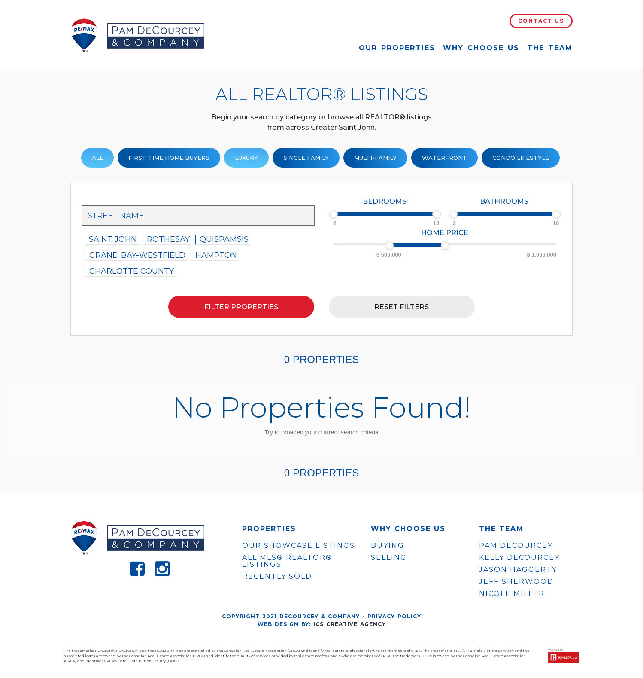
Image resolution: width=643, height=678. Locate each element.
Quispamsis (224, 239)
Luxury (246, 157)
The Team (550, 48)
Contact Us (541, 21)
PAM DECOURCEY (516, 545)
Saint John (113, 239)
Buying (387, 545)
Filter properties (241, 307)
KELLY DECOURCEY (519, 557)
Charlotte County (131, 271)
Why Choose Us (481, 48)
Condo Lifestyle (520, 157)
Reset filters (401, 307)
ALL (97, 157)
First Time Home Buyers (168, 157)
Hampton (216, 255)
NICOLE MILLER (512, 593)
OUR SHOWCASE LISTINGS (298, 545)
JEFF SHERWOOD (516, 581)
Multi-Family (375, 157)
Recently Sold (277, 576)
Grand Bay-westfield (137, 255)
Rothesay (168, 239)
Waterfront (444, 157)
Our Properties (397, 48)
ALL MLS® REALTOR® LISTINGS (287, 560)
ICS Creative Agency (349, 624)
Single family (306, 157)
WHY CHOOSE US (408, 528)
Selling (389, 557)
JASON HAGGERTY (518, 569)
